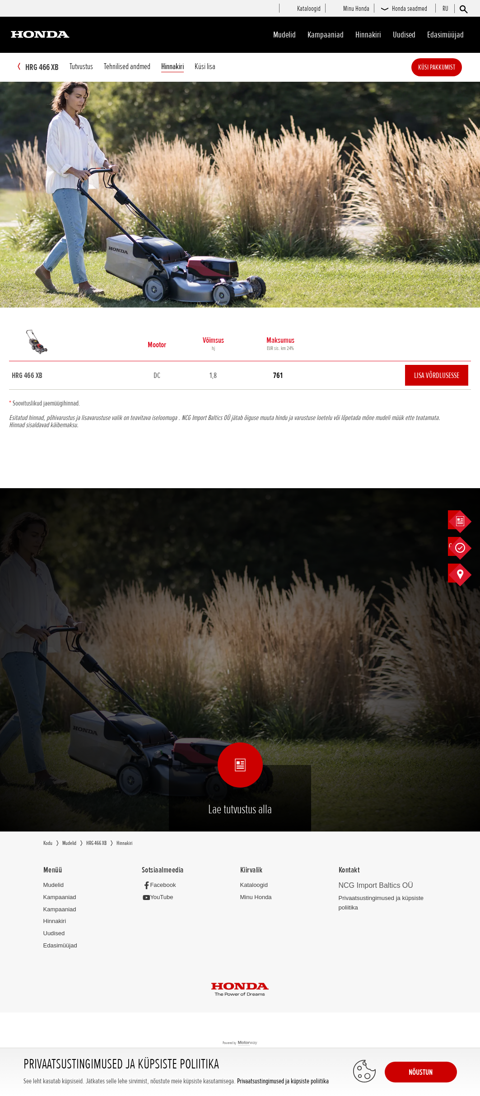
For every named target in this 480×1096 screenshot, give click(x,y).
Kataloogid (254, 885)
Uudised (404, 34)
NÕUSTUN (421, 1072)
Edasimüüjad (445, 34)
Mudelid (284, 34)
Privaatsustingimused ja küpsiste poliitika (283, 1081)
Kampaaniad (59, 897)
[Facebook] (161, 885)
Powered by (240, 1044)
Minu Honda (256, 897)
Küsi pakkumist (450, 67)
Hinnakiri (368, 34)
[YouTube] (160, 898)
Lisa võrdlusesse (436, 376)
